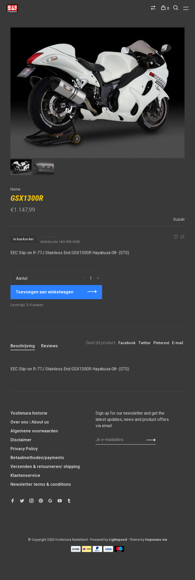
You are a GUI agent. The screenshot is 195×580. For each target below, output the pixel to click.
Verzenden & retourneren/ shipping (45, 466)
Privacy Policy (24, 448)
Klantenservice (25, 475)
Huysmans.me (156, 540)
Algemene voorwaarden (34, 430)
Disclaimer (20, 439)
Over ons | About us (29, 422)
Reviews (49, 345)
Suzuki (179, 219)
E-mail (177, 343)
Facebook (127, 343)
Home (15, 189)
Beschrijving (22, 345)
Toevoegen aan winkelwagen (44, 291)
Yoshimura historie (28, 413)
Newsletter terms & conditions (40, 484)
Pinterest (161, 343)
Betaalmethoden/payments (37, 457)
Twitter (144, 343)
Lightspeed (118, 540)
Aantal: (22, 278)
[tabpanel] (97, 92)
